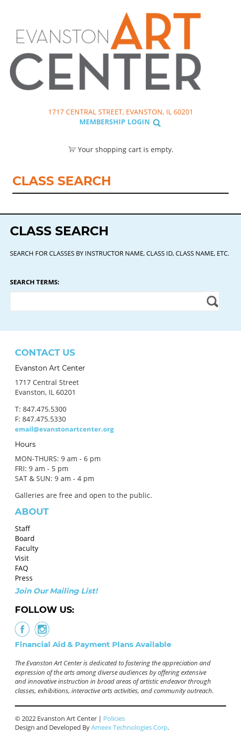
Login (138, 121)
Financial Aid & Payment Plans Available (93, 644)
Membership (102, 121)
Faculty (26, 548)
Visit (22, 558)
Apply (211, 301)
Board (25, 538)
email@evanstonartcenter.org (64, 429)
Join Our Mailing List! (56, 590)
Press (24, 578)
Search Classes (223, 55)
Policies (114, 718)
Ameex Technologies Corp (129, 727)
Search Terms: (35, 281)
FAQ (21, 568)
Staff (22, 528)
